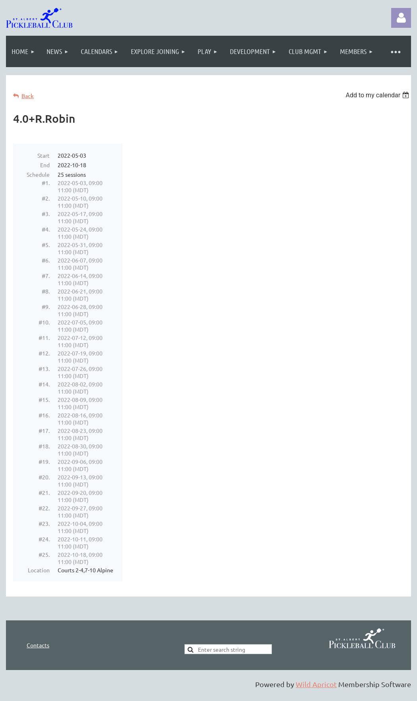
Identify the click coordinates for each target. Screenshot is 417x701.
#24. (44, 539)
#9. (46, 306)
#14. (44, 384)
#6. (46, 260)
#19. (44, 461)
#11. (44, 337)
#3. (46, 213)
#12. (44, 353)
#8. (46, 291)
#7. (46, 275)
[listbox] (378, 95)
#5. (46, 244)
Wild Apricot (316, 684)
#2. (46, 198)
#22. (44, 508)
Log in (401, 18)
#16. (44, 415)
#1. (46, 182)
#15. (44, 399)
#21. (44, 492)
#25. (44, 554)
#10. (44, 322)
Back (27, 96)
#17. (44, 430)
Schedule (38, 174)
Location (39, 570)
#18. (44, 446)
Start (43, 155)
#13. (44, 368)
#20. (44, 477)
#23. (44, 523)
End (45, 164)
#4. (46, 229)
